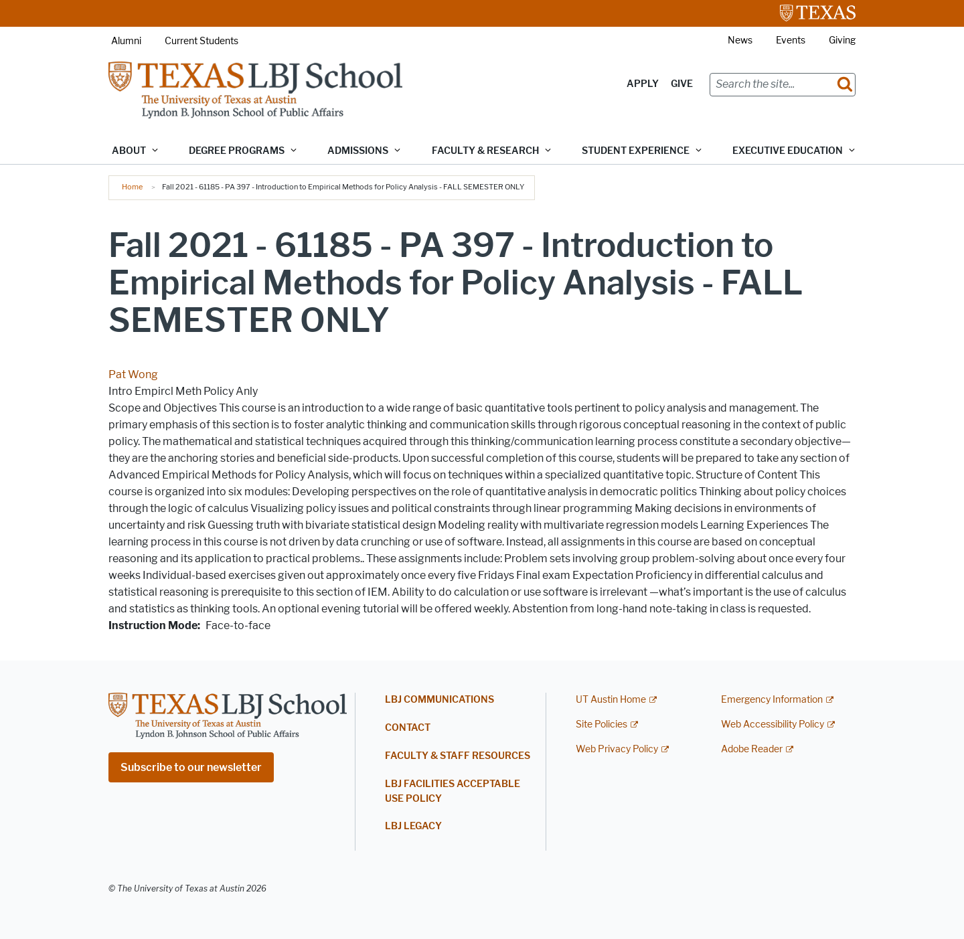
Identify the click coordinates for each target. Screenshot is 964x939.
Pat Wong (133, 374)
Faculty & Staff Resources (457, 756)
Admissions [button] (357, 151)
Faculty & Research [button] (485, 151)
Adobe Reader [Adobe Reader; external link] (752, 749)
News (740, 40)
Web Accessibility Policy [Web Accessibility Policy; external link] (772, 724)
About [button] (129, 151)
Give (682, 84)
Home (132, 186)
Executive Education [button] (787, 151)
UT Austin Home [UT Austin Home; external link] (611, 699)
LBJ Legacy (413, 826)
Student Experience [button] (636, 151)
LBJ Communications (439, 699)
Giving (842, 40)
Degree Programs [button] (237, 151)
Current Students (201, 41)
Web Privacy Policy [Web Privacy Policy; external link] (617, 749)
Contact (407, 728)
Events (790, 40)
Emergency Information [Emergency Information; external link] (772, 699)
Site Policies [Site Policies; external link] (601, 724)
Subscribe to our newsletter (191, 767)
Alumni (126, 41)
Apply (643, 84)
